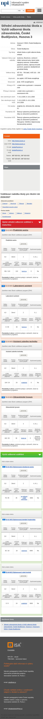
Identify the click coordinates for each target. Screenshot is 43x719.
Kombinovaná (7, 216)
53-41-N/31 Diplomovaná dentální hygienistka (20, 519)
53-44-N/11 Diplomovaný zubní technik (18, 572)
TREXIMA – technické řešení (17, 659)
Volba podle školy (18, 17)
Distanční (27, 213)
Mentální (29, 203)
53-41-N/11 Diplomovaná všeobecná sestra (20, 467)
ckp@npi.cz (12, 682)
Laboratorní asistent (22, 286)
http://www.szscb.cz (18, 141)
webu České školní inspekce (32, 129)
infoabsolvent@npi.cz (15, 709)
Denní (4, 213)
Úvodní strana (5, 17)
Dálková (19, 213)
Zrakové (5, 203)
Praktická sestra (20, 230)
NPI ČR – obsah (13, 657)
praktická (24, 382)
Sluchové (13, 203)
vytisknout (39, 22)
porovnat (23, 244)
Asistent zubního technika (25, 341)
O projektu (11, 650)
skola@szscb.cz (17, 147)
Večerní (11, 213)
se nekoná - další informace (24, 498)
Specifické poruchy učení (10, 207)
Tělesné (21, 203)
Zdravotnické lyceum (23, 397)
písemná (24, 550)
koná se (24, 271)
